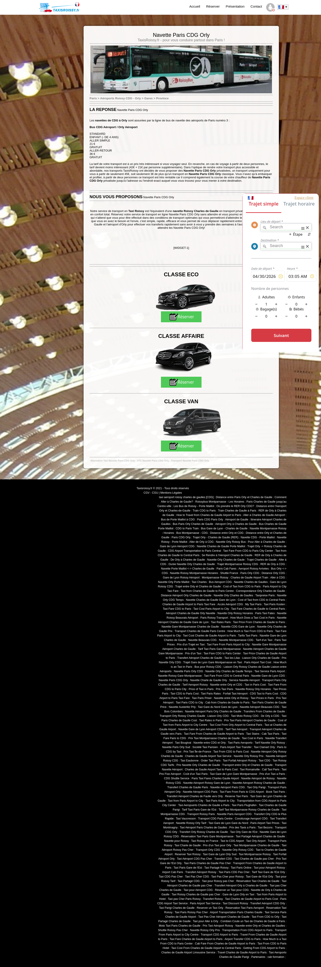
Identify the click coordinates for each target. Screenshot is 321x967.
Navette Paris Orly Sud (176, 747)
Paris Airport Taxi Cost (257, 662)
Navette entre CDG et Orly (209, 742)
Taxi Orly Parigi (256, 787)
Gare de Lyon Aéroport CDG (177, 546)
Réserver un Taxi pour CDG (232, 890)
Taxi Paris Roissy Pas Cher (191, 912)
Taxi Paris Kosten (274, 604)
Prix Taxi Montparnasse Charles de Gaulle (214, 738)
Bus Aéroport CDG (220, 582)
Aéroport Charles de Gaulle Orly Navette (190, 613)
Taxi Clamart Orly (264, 747)
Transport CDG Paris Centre (215, 818)
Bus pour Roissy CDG (207, 666)
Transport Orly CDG (208, 849)
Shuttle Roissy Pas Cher (173, 930)
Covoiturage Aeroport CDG (251, 818)
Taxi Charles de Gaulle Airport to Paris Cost (251, 898)
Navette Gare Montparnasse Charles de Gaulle (190, 626)
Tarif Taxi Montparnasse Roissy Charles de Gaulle (248, 809)
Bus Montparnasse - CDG (192, 532)
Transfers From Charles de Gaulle (264, 711)
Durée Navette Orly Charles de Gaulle (192, 564)
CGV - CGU (151, 492)
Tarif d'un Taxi (264, 640)
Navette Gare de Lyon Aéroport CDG (200, 729)
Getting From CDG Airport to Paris (264, 948)
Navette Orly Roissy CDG (237, 849)
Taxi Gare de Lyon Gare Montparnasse (233, 774)
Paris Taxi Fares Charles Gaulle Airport (215, 778)
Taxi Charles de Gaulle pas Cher (254, 858)
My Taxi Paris (253, 604)
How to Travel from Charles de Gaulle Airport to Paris (208, 515)
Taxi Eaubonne (189, 760)
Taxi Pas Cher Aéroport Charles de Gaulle (223, 916)
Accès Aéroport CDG (230, 604)
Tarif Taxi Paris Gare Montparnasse (219, 649)
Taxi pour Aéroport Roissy (269, 867)
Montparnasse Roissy (215, 577)
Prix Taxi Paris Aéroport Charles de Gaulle (250, 720)
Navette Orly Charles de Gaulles (233, 595)
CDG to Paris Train (187, 528)
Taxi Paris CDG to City (189, 702)
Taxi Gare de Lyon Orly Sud (220, 854)
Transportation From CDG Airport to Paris (247, 930)
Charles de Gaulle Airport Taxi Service (208, 756)
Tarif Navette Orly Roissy (270, 742)
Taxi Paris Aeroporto (240, 742)
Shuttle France (229, 573)
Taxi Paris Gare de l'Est (188, 867)
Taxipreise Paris (265, 595)
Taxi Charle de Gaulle (187, 845)
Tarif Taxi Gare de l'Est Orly (268, 872)
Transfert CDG (223, 858)
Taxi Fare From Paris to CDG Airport (242, 791)
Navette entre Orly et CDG (226, 684)
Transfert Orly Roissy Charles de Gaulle (203, 832)
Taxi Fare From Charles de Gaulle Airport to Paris (214, 733)
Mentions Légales (171, 492)
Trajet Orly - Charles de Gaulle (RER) (216, 537)
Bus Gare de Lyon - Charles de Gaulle (224, 528)
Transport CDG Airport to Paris (219, 934)
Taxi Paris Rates (211, 693)
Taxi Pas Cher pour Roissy (227, 876)
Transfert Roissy (213, 898)
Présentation (235, 6)
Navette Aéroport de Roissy (258, 778)
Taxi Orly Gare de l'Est (243, 832)
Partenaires (258, 957)
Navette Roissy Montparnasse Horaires (194, 573)
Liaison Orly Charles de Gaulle (260, 657)
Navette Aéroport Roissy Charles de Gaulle (259, 782)
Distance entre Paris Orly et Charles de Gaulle (244, 497)
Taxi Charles (199, 582)
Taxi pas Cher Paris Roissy (184, 898)
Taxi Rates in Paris (210, 720)
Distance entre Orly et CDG (226, 532)
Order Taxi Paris (210, 760)
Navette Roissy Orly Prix (205, 930)
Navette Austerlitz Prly (182, 707)
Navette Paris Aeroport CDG (234, 814)
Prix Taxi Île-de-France (197, 751)
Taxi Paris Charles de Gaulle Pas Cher (207, 863)
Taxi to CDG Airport (232, 840)
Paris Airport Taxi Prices (264, 823)
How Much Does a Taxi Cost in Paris (252, 617)
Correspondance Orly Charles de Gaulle (260, 591)
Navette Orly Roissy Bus (231, 541)
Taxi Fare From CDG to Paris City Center (248, 550)
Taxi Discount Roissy (235, 903)
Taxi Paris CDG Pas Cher (233, 872)
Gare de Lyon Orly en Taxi (238, 894)
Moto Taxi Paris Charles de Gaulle (179, 925)
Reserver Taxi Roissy (188, 854)
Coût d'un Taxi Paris (195, 774)
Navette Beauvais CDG (202, 640)
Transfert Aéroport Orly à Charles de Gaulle (241, 885)
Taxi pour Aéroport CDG (198, 890)
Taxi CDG (264, 760)
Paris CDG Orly (181, 537)
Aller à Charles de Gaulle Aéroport (264, 515)
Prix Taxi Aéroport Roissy (218, 925)
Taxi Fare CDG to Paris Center (222, 653)
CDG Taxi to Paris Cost (264, 693)
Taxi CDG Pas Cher (171, 876)
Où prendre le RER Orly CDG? (235, 506)
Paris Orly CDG (249, 573)
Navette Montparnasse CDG (236, 640)
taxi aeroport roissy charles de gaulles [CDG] (186, 497)
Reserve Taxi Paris (236, 796)
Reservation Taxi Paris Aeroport (244, 907)
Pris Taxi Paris (224, 689)
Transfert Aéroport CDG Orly (267, 903)
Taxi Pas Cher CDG (197, 876)
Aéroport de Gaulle (236, 519)
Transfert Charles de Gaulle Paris (187, 787)
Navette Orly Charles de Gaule (226, 559)
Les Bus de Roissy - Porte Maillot (194, 506)
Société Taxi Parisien (205, 747)
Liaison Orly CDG (218, 715)
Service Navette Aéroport (244, 680)
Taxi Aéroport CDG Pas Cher (194, 858)
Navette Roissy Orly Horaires (253, 689)
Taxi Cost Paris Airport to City (211, 608)
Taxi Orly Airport (255, 840)
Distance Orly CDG (273, 573)
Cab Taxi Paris (270, 733)
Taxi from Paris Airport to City (185, 800)
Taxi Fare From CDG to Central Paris (226, 675)
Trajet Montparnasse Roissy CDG (237, 564)
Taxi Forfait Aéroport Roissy (239, 760)
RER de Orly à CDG (272, 564)
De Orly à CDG (270, 715)
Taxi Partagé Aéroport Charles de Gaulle (260, 836)
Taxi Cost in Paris (252, 738)
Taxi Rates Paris (221, 622)
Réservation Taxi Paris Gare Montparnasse (207, 836)
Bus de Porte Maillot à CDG (178, 519)
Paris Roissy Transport (214, 617)
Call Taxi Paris (270, 769)
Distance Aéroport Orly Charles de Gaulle (186, 595)
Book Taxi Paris (275, 791)
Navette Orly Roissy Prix (249, 756)
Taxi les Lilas (232, 657)
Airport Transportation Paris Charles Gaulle (236, 912)
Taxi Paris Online (241, 867)
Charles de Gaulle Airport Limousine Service (188, 952)
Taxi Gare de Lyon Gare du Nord (228, 823)
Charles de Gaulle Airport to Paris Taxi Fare (189, 604)
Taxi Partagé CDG (188, 881)
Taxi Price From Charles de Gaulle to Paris (259, 622)
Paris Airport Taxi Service (205, 903)
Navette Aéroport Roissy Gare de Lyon (206, 782)
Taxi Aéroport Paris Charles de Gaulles (203, 827)
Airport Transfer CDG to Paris (243, 939)
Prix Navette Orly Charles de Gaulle (198, 765)
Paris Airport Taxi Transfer (235, 747)
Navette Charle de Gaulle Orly (208, 680)
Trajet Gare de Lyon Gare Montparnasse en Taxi (212, 662)
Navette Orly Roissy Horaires (235, 613)
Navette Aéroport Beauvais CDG (260, 707)
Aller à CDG (277, 577)
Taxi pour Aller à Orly (205, 921)
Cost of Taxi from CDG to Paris (242, 586)
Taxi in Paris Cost (255, 684)
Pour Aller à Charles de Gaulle (266, 541)
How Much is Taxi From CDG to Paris (250, 631)
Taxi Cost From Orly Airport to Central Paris (236, 724)
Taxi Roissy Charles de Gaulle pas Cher (196, 894)
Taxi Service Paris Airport (269, 671)
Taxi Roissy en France (204, 840)
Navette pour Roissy (176, 840)
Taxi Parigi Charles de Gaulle (176, 907)
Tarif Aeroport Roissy (195, 684)
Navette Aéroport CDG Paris (200, 791)
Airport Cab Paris (172, 872)
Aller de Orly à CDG (201, 541)
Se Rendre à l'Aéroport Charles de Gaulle (227, 555)
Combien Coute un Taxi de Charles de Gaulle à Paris (252, 921)
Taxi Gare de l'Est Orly (259, 876)
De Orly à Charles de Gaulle (188, 559)
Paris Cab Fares (226, 568)
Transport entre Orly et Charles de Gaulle (247, 765)
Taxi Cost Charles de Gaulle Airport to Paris (209, 635)
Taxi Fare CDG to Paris (177, 608)
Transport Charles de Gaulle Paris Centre (200, 631)
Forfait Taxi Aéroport (235, 693)
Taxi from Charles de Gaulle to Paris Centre (207, 591)
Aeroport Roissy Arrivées (254, 568)
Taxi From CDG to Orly (265, 916)
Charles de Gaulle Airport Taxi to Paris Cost (211, 769)
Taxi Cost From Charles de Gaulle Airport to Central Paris (206, 948)
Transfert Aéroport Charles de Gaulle (199, 657)
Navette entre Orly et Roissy (231, 698)
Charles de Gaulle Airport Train (249, 577)
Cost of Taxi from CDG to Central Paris (261, 599)
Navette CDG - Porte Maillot (258, 537)
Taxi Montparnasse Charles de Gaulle (256, 845)
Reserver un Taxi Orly (210, 907)
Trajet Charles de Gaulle (261, 559)
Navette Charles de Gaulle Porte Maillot (221, 546)
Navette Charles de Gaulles (251, 582)
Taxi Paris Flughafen (244, 805)
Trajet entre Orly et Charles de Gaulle (198, 586)
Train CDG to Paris (204, 510)
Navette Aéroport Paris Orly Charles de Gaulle (213, 711)
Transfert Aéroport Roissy (200, 872)
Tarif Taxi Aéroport (236, 729)
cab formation (276, 957)
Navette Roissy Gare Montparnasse (180, 675)
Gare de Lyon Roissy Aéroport (181, 577)
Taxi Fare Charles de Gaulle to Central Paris (258, 608)
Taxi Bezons (265, 827)
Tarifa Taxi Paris (247, 635)
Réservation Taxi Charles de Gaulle (257, 881)
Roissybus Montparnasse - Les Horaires (219, 501)
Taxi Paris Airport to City (220, 800)
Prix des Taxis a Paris (242, 827)
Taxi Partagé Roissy (216, 867)
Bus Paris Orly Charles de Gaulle (193, 524)
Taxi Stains (252, 733)
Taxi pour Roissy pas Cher (218, 881)
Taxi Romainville (250, 769)
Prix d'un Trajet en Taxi (191, 644)
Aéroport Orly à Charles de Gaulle (236, 524)
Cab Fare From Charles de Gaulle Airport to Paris (225, 943)
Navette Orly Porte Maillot (173, 582)
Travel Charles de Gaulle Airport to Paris (242, 952)
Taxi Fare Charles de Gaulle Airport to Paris (196, 939)
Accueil (194, 6)
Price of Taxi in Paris (201, 689)
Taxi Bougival (183, 742)
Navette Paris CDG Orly (173, 680)
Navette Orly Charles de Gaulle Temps (228, 671)
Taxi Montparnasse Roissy (255, 854)
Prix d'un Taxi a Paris (272, 774)
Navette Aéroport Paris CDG (227, 787)
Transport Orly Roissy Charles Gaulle (182, 715)
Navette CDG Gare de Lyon (238, 626)
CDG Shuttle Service (176, 778)
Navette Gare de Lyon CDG (268, 675)
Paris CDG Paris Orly (210, 519)
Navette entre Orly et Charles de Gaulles (260, 925)
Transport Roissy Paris (201, 814)
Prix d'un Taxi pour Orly (217, 845)
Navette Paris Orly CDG (188, 671)
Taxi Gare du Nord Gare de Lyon (217, 707)
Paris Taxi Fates (265, 613)
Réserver (213, 6)
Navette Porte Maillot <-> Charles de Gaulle (187, 568)
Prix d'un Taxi (193, 653)
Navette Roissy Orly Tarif (191, 823)
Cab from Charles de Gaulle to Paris (227, 702)
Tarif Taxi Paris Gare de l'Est (199, 809)
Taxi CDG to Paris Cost (184, 693)
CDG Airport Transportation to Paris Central (194, 550)
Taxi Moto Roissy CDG (245, 715)
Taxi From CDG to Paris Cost (231, 751)
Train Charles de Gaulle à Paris (237, 510)
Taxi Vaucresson (186, 818)
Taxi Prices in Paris (262, 698)
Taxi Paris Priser (202, 698)
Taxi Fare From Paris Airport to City (228, 644)
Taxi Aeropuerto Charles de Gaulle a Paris (203, 805)
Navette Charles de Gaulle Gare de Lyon (211, 599)
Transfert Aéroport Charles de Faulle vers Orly (195, 796)
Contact (256, 6)
